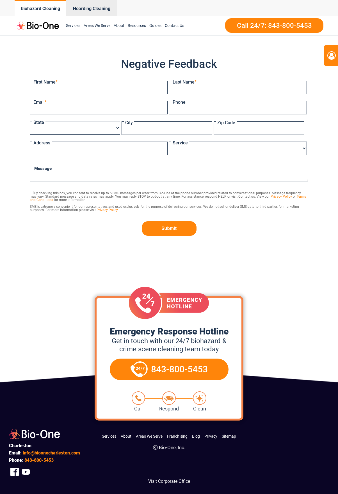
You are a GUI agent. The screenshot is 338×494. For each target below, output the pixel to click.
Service (180, 143)
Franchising (177, 436)
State (38, 122)
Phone (179, 102)
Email (40, 102)
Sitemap (229, 436)
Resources (137, 25)
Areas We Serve (97, 25)
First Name (45, 82)
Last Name (185, 82)
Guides (155, 25)
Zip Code (226, 122)
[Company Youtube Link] (26, 471)
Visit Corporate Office (169, 481)
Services (73, 25)
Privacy (210, 436)
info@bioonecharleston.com (51, 453)
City (129, 122)
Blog (196, 436)
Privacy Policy (281, 196)
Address (41, 143)
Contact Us (174, 25)
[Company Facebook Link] (14, 471)
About (119, 25)
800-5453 (39, 460)
